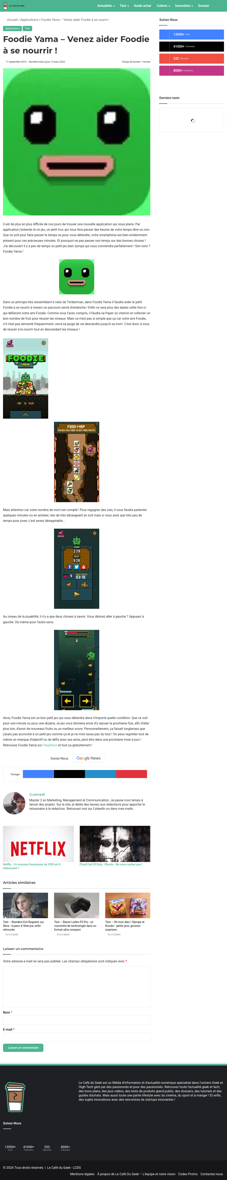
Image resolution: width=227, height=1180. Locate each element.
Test (123, 6)
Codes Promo (188, 1172)
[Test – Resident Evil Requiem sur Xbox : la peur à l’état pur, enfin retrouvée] (25, 904)
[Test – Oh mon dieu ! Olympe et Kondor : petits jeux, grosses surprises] (127, 904)
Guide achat (142, 6)
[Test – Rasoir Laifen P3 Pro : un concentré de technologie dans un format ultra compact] (76, 904)
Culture (162, 6)
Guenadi (37, 794)
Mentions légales (82, 1172)
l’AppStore (50, 745)
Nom (7, 1011)
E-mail (8, 1028)
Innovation (182, 6)
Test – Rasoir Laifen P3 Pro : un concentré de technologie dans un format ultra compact (75, 924)
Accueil (10, 20)
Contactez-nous (211, 1172)
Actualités (104, 6)
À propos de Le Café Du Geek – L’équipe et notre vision (136, 1172)
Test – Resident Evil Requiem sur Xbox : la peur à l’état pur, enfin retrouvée (23, 924)
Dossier (203, 6)
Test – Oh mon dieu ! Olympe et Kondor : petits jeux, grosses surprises (124, 924)
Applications (29, 20)
